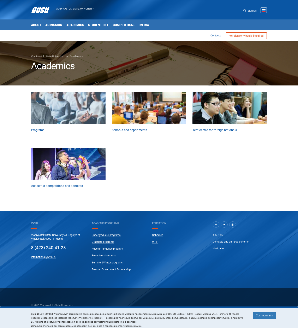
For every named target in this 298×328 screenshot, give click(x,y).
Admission (53, 25)
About (36, 25)
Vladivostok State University (75, 8)
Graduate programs (103, 241)
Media (144, 25)
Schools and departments (129, 130)
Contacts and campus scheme (231, 241)
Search (250, 10)
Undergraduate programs (106, 235)
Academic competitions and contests (57, 186)
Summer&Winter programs (107, 262)
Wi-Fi (155, 241)
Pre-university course (104, 255)
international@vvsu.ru (43, 256)
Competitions (124, 25)
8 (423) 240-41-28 (48, 247)
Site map (218, 234)
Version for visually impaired (246, 35)
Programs (37, 130)
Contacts (215, 35)
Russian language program (107, 248)
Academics (75, 25)
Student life (98, 25)
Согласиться (264, 315)
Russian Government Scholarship (111, 269)
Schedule (157, 235)
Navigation (219, 248)
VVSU (34, 223)
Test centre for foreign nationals (214, 130)
